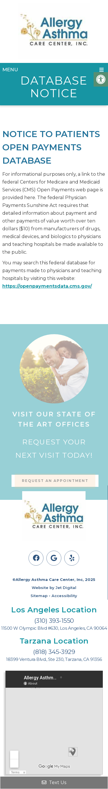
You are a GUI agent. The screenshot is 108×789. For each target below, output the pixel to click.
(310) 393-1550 (54, 620)
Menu (10, 69)
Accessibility (64, 595)
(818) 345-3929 (54, 651)
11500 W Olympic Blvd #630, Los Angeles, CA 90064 (54, 628)
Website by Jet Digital (54, 587)
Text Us (54, 782)
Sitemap (39, 595)
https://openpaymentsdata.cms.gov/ (47, 286)
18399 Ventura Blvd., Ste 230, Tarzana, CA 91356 (54, 659)
